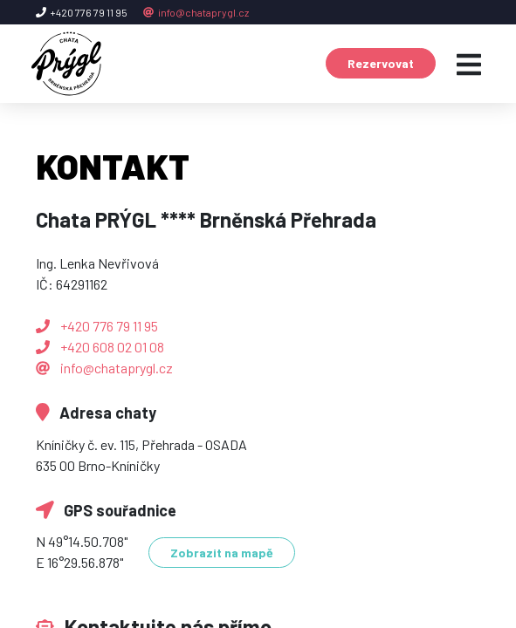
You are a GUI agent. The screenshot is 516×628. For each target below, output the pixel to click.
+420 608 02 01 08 (100, 346)
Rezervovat (380, 63)
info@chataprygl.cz (196, 12)
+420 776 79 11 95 (97, 325)
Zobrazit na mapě (221, 552)
